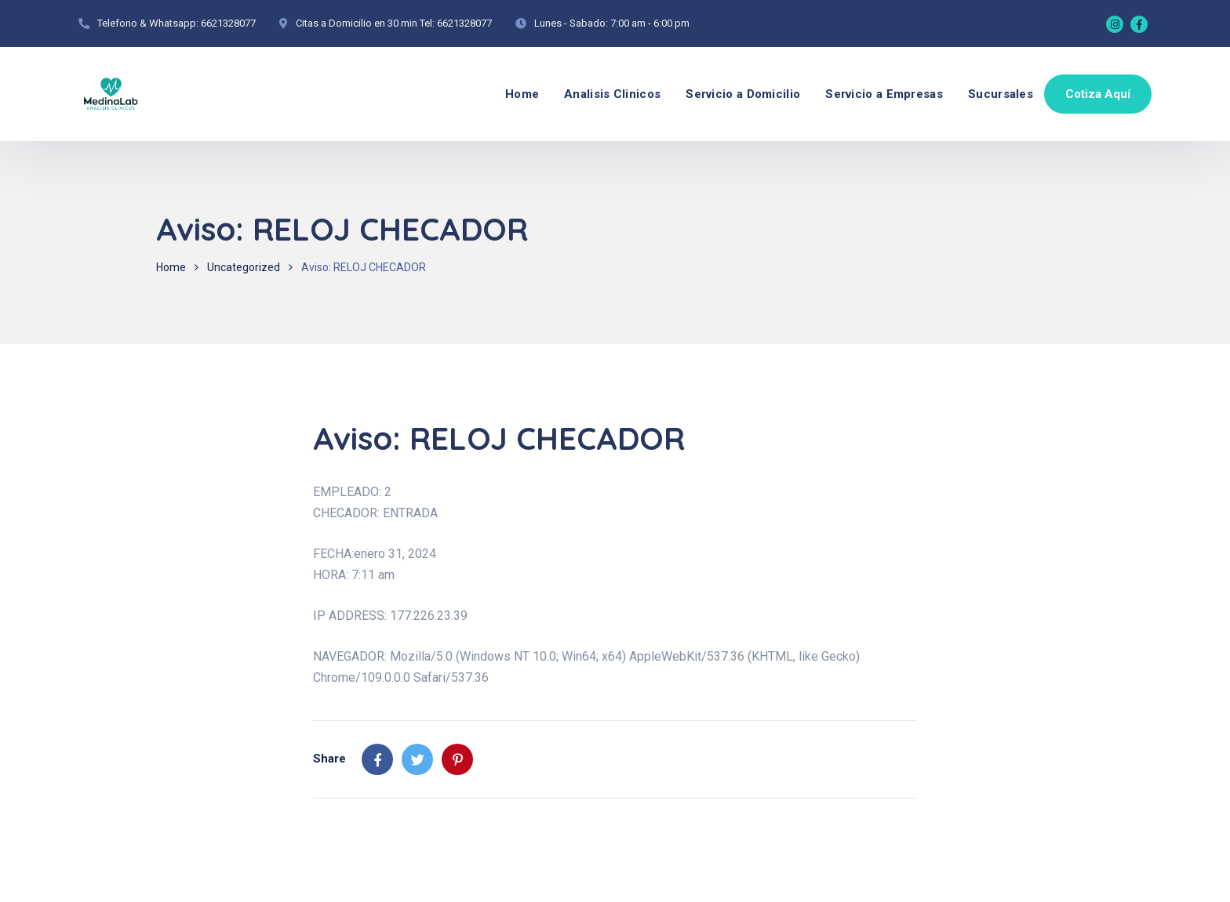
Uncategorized (243, 267)
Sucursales (1000, 94)
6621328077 (228, 23)
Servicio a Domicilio (743, 94)
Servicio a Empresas (884, 94)
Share (329, 759)
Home (522, 94)
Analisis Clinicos (612, 94)
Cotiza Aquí (1097, 94)
